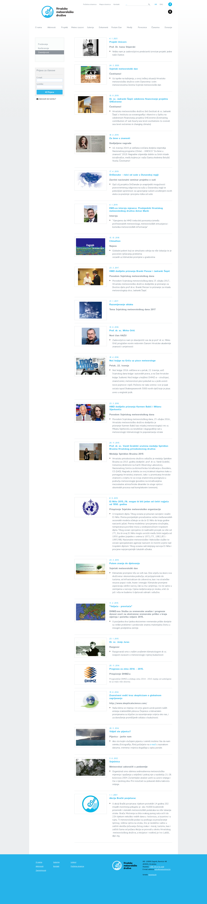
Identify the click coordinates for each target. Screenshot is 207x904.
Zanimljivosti (43, 52)
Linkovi (73, 862)
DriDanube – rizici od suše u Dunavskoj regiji (134, 175)
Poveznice (142, 27)
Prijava (49, 92)
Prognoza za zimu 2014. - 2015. (126, 669)
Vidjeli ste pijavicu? (120, 731)
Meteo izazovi (77, 27)
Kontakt (116, 4)
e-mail (153, 744)
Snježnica (114, 761)
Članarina (155, 27)
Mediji (129, 27)
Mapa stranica (105, 4)
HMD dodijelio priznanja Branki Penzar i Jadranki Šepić (139, 271)
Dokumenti (103, 27)
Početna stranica (89, 4)
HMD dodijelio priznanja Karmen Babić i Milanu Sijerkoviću (135, 408)
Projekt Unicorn (118, 42)
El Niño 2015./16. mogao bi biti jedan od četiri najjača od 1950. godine (139, 503)
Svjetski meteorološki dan (123, 69)
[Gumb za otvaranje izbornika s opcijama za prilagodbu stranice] (170, 12)
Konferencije (43, 48)
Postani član (116, 27)
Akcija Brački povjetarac (122, 798)
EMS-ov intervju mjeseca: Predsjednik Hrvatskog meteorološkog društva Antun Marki (136, 210)
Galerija (90, 27)
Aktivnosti (51, 27)
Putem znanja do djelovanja (124, 563)
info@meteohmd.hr (163, 869)
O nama (38, 27)
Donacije (168, 27)
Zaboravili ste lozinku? (46, 99)
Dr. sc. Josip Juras (119, 642)
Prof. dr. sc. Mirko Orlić (122, 330)
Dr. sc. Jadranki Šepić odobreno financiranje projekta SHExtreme (138, 100)
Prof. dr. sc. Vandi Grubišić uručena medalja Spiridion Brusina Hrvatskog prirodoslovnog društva (138, 447)
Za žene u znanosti (119, 138)
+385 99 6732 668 (157, 867)
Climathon (115, 241)
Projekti (64, 27)
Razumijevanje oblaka (121, 304)
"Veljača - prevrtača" (120, 606)
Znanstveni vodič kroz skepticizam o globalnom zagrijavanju (135, 697)
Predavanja (43, 44)
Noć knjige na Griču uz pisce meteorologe (132, 360)
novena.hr (153, 874)
